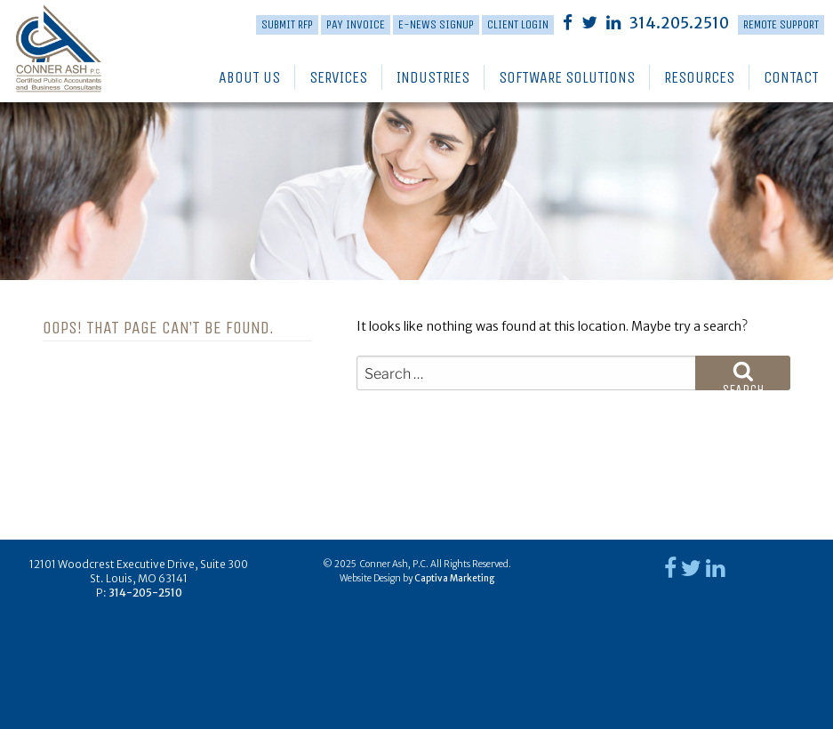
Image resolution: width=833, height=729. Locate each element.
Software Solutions (567, 77)
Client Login (518, 24)
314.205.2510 (679, 23)
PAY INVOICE (355, 24)
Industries (432, 77)
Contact (791, 77)
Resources (699, 77)
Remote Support (781, 24)
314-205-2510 (145, 592)
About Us (249, 77)
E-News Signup (436, 24)
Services (338, 77)
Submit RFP (287, 24)
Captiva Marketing (454, 578)
